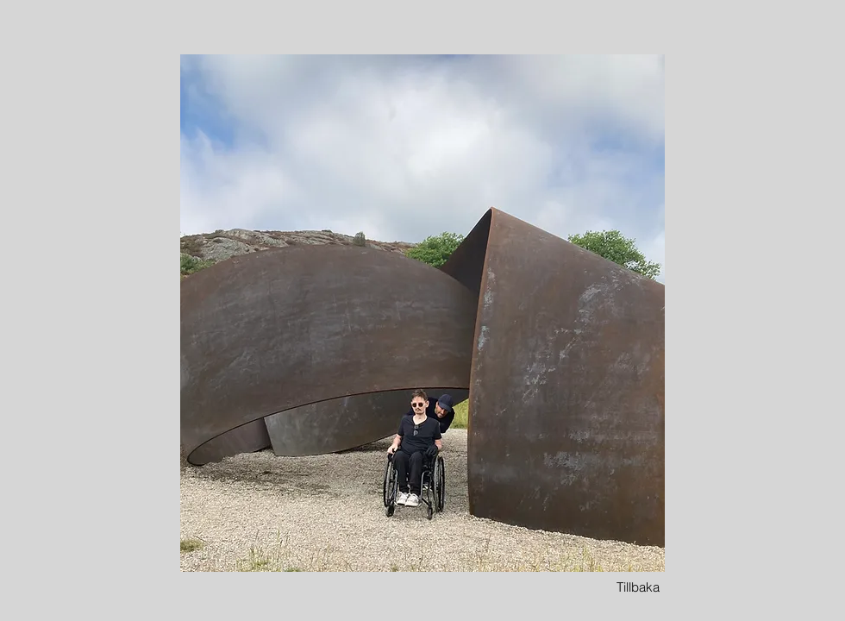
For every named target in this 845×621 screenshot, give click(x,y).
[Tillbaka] (638, 587)
